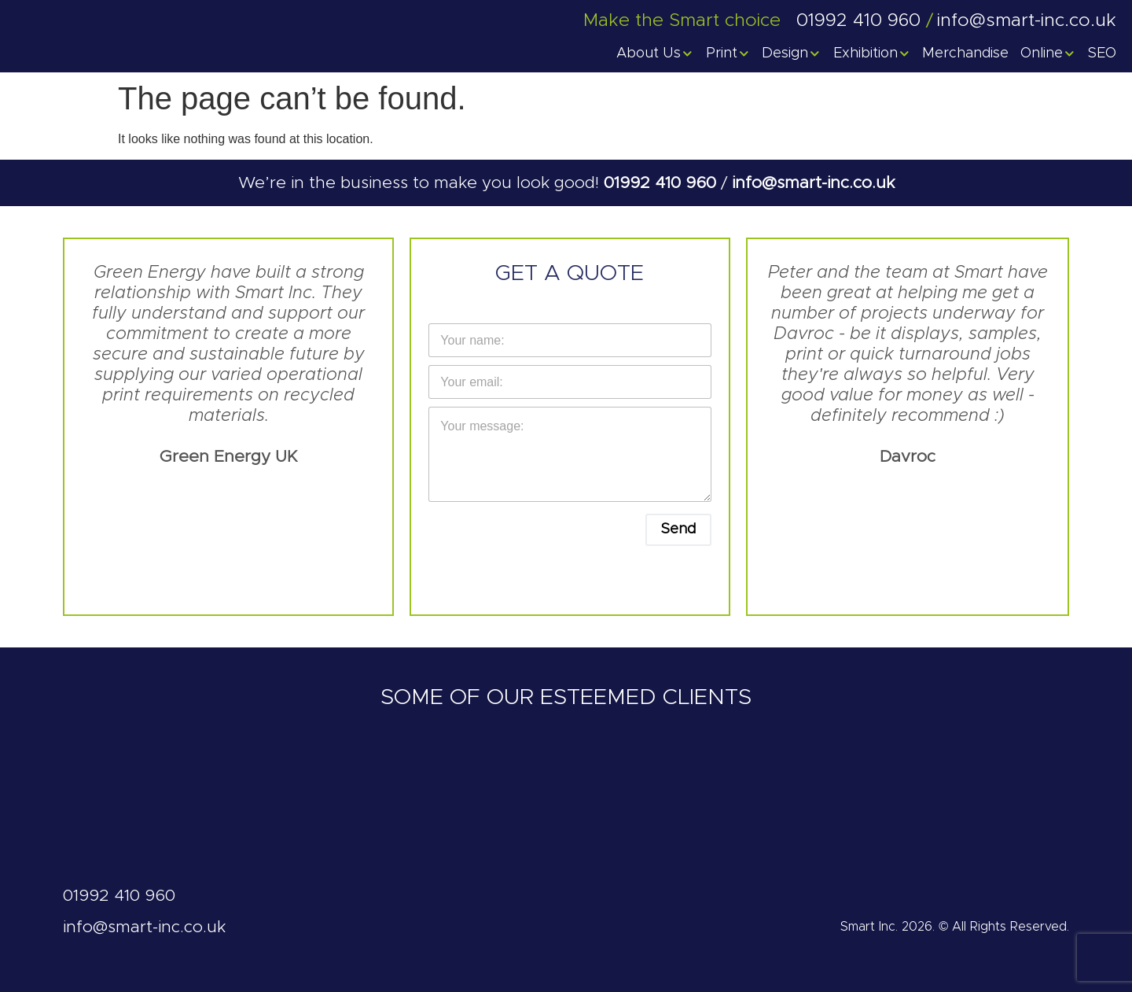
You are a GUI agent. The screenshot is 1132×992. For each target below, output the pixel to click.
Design (791, 53)
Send (678, 529)
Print (728, 53)
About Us (655, 53)
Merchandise (965, 53)
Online (1048, 53)
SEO (1102, 53)
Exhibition (872, 53)
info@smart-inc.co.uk (813, 183)
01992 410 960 (662, 183)
